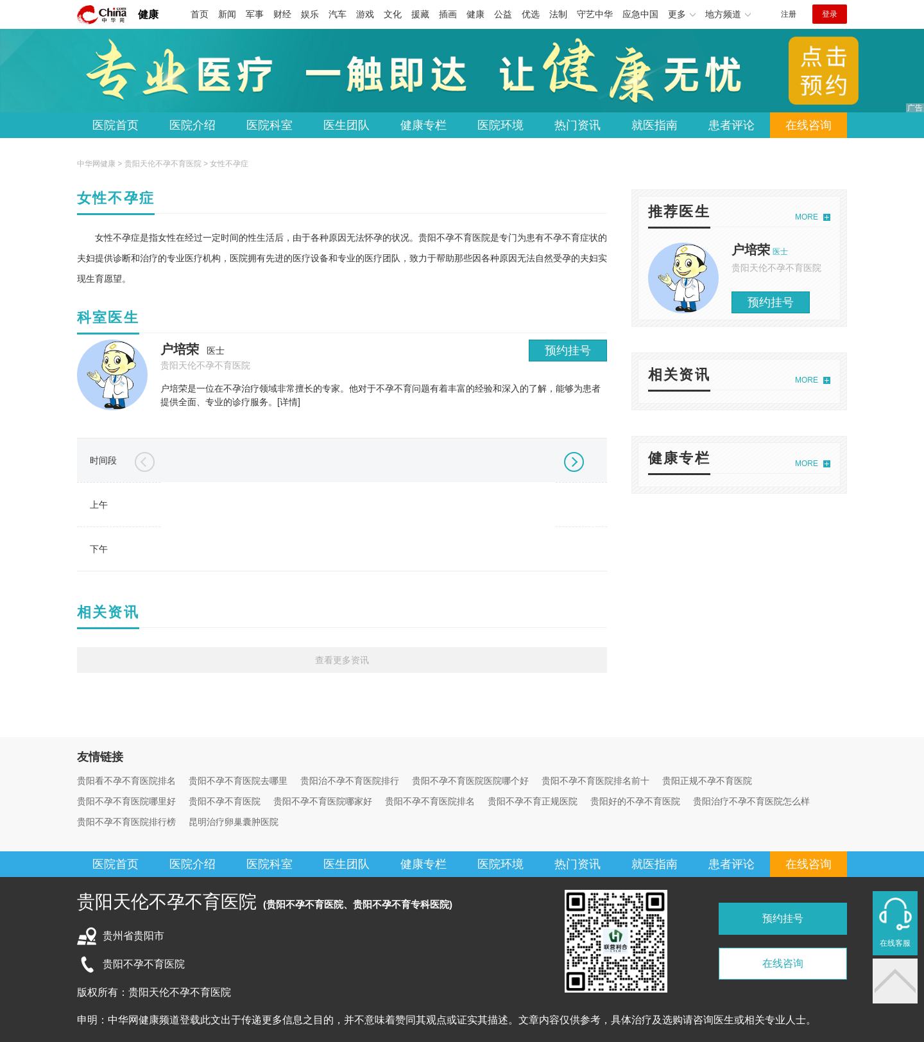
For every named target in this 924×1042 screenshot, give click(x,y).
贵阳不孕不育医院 (225, 801)
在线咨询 (808, 125)
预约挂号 (568, 350)
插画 (448, 14)
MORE (806, 217)
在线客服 (895, 943)
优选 (531, 14)
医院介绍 (192, 125)
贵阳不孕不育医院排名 (430, 801)
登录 (829, 14)
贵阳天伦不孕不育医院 (162, 163)
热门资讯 (577, 125)
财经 (282, 14)
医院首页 (115, 125)
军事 (255, 14)
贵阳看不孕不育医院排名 (126, 781)
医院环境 (500, 125)
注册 (788, 14)
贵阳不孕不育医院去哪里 (238, 781)
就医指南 (654, 125)
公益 (503, 14)
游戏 (365, 14)
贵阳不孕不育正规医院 (533, 801)
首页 (200, 14)
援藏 (420, 14)
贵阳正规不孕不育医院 (707, 781)
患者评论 (731, 125)
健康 (148, 14)
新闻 (227, 14)
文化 (393, 14)
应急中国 (640, 14)
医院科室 (269, 125)
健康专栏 (423, 125)
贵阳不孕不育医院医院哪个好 (470, 781)
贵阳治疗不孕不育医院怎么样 (751, 801)
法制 (558, 14)
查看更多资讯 (342, 660)
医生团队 (346, 125)
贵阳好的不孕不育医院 (635, 801)
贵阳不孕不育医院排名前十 (595, 781)
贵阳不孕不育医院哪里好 (126, 801)
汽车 (337, 14)
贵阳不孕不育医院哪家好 (322, 801)
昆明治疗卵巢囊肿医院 (233, 822)
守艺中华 (595, 14)
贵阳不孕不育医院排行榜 (126, 822)
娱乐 (310, 14)
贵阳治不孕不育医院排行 (349, 781)
